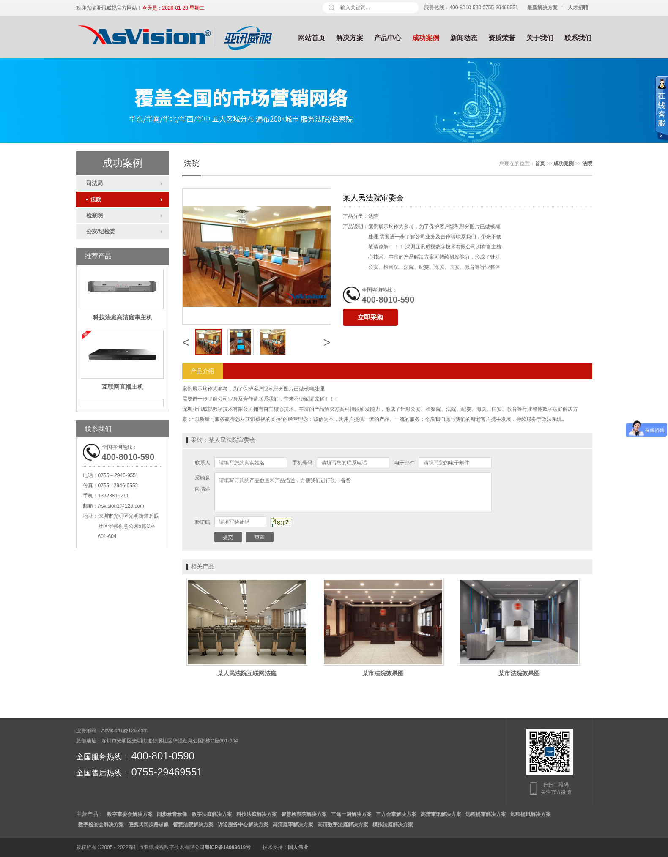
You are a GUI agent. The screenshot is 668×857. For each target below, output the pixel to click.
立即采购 (370, 317)
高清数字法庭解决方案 (343, 824)
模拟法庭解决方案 (392, 824)
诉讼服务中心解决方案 (243, 824)
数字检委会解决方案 (101, 824)
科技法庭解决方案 (256, 814)
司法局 (94, 183)
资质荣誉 (501, 37)
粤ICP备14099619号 (228, 847)
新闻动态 (463, 37)
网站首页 (311, 37)
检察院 (94, 215)
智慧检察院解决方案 (304, 814)
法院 (93, 199)
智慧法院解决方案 (193, 824)
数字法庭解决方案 (212, 814)
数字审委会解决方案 (130, 814)
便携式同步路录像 (148, 824)
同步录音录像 (172, 814)
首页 (540, 163)
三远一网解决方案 (351, 814)
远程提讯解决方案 (530, 814)
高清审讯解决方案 (441, 814)
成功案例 (425, 37)
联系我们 (577, 37)
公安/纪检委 (100, 231)
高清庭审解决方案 (293, 824)
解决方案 (349, 37)
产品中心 (387, 37)
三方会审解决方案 (396, 814)
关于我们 (539, 37)
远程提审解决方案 (485, 814)
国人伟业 (298, 847)
